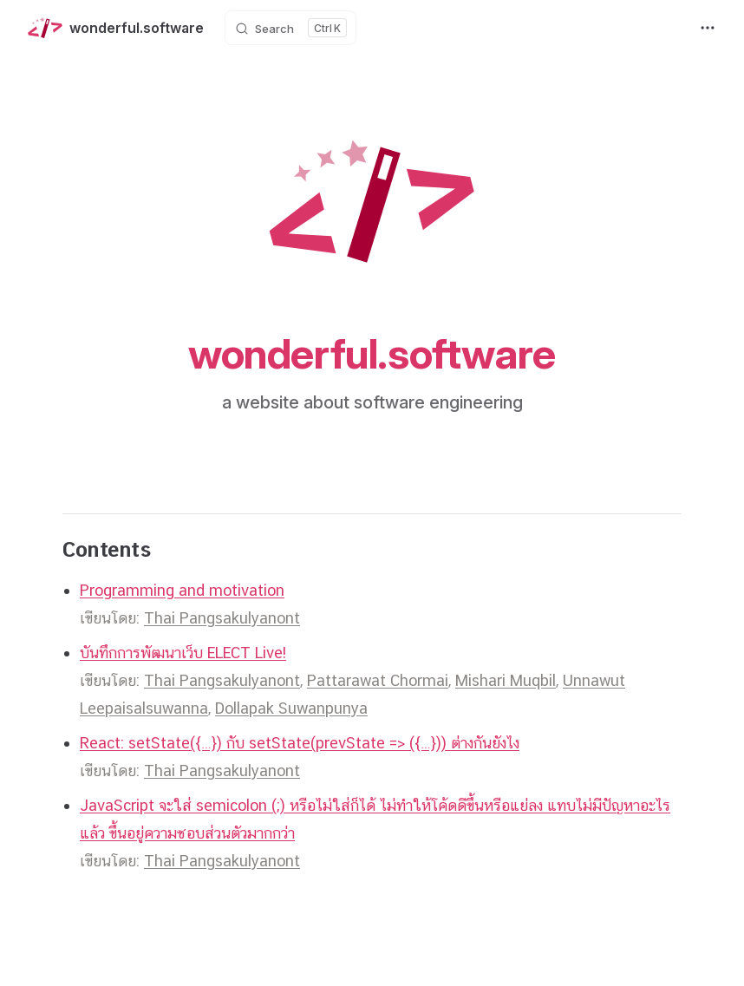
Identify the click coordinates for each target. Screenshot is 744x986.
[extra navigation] (708, 28)
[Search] (290, 27)
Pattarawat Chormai (377, 680)
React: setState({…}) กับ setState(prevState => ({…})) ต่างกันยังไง (299, 743)
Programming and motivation (182, 590)
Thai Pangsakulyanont (222, 618)
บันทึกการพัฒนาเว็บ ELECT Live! (183, 652)
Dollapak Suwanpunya (291, 708)
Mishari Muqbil (505, 680)
